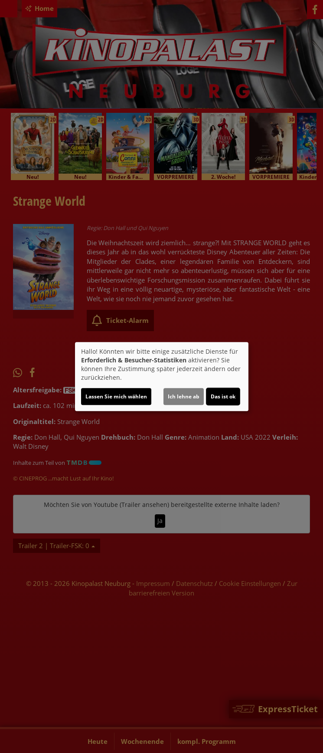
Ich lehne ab (183, 396)
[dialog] (161, 376)
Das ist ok (223, 396)
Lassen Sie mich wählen (116, 396)
